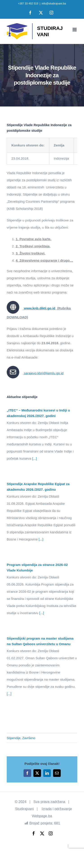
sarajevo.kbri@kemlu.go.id (43, 373)
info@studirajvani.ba (54, 3)
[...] (34, 458)
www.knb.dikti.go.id (39, 308)
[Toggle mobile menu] (75, 29)
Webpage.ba (42, 816)
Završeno (28, 738)
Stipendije (14, 738)
